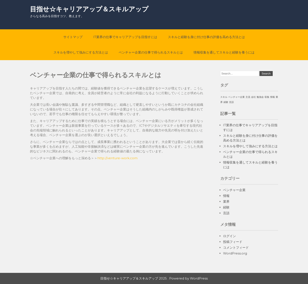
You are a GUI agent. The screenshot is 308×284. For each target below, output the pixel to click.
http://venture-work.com (117, 158)
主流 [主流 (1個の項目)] (248, 97)
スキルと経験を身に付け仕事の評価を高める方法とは (206, 37)
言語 (226, 213)
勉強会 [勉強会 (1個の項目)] (260, 97)
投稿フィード (232, 242)
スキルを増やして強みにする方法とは (80, 52)
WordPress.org (235, 253)
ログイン (229, 236)
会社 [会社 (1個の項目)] (253, 97)
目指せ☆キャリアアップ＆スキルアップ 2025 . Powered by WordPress (154, 278)
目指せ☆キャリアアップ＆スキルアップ (89, 9)
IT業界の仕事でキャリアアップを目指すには (125, 37)
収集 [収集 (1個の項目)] (267, 97)
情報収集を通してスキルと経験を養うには (224, 52)
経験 (226, 207)
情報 (226, 196)
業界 (226, 201)
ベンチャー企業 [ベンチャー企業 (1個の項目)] (236, 97)
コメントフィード (236, 247)
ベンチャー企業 (234, 190)
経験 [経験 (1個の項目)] (226, 102)
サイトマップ (73, 37)
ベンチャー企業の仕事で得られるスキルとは (151, 52)
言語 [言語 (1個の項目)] (231, 102)
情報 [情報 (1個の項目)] (272, 97)
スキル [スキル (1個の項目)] (223, 97)
